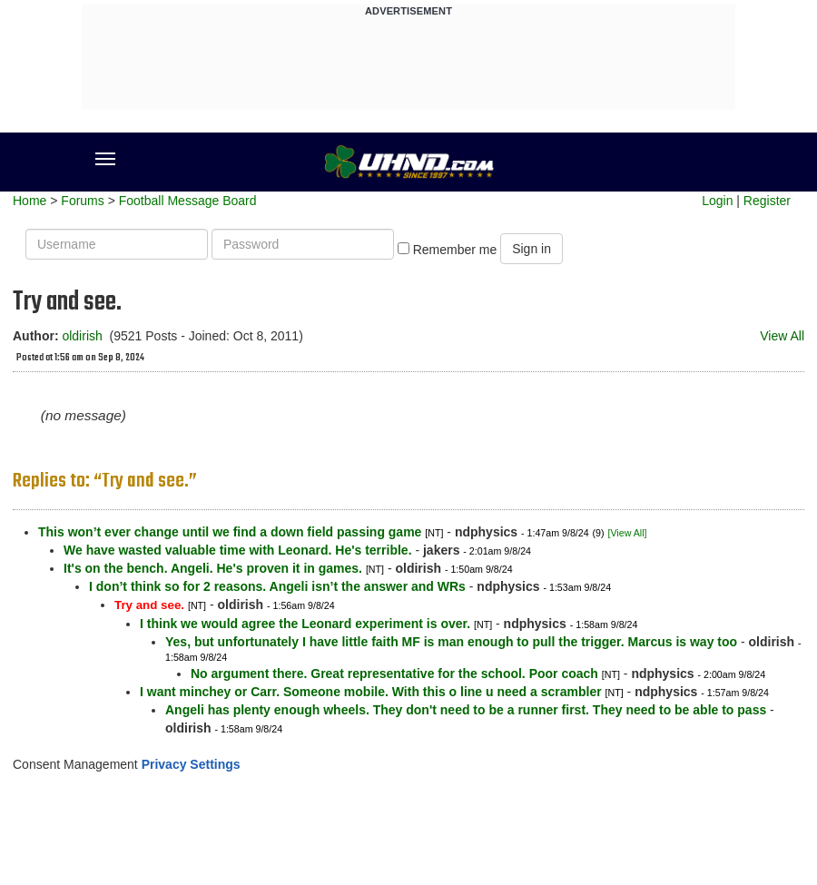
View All (782, 336)
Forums (82, 200)
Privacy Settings (191, 764)
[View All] (626, 532)
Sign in (531, 248)
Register (767, 200)
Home (29, 200)
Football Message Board (188, 200)
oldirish (82, 336)
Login (717, 200)
